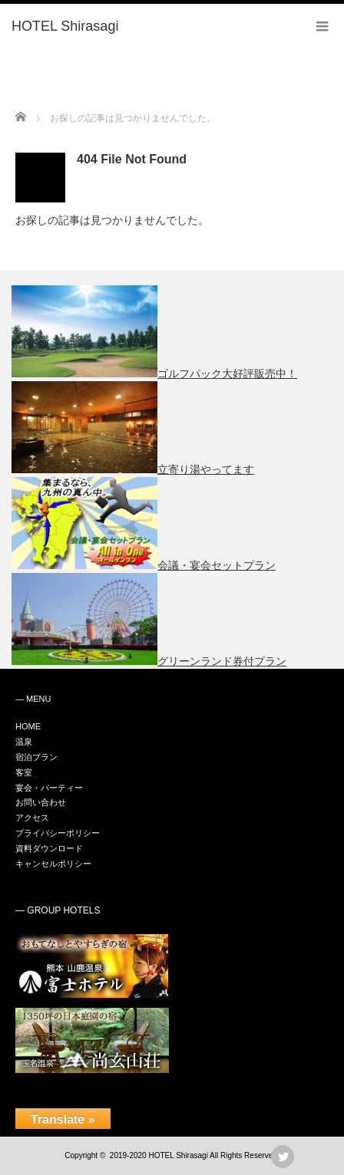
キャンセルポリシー (53, 863)
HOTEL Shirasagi (177, 1155)
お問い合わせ (40, 802)
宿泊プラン (36, 757)
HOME (28, 726)
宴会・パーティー (49, 787)
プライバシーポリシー (57, 833)
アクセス (32, 817)
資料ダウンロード (49, 848)
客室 (23, 772)
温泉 (23, 741)
